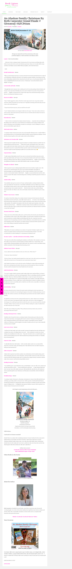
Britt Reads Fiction (8, 129)
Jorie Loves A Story (8, 327)
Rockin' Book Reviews (9, 72)
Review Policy (34, 11)
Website (14, 516)
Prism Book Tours (28, 50)
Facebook (25, 516)
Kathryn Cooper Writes (9, 248)
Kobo (33, 451)
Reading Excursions (8, 362)
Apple (25, 451)
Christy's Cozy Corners (9, 194)
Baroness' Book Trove (9, 211)
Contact (49, 11)
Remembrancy (7, 117)
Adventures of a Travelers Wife (11, 139)
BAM (16, 451)
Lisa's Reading (7, 287)
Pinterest (30, 516)
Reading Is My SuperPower (10, 313)
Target (29, 449)
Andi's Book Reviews (8, 270)
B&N (25, 449)
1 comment (19, 26)
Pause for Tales (7, 340)
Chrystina (10, 26)
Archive (25, 11)
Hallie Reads (7, 226)
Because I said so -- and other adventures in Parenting (17, 236)
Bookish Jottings (8, 375)
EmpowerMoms (8, 152)
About (42, 11)
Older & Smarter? (8, 350)
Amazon (22, 449)
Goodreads (16, 449)
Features (18, 11)
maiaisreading (7, 179)
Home (4, 11)
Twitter (35, 516)
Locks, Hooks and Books (9, 85)
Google (29, 451)
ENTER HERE (7, 563)
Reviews (11, 11)
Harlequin (33, 449)
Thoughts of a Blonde (9, 164)
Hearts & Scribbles (8, 97)
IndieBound (21, 451)
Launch (5, 59)
